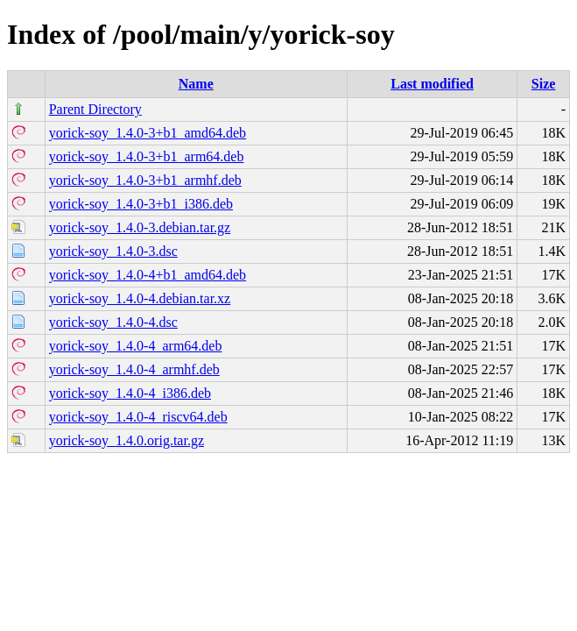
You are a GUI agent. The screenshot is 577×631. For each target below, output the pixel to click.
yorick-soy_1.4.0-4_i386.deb (130, 393)
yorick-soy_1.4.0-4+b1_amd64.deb (147, 274)
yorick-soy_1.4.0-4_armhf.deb (134, 369)
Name (196, 83)
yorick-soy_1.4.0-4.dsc (113, 322)
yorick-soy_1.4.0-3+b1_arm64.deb (146, 156)
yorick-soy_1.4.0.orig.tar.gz (126, 440)
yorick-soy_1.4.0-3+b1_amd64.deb (147, 132)
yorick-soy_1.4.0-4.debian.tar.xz (140, 298)
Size (543, 83)
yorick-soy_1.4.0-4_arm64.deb (135, 345)
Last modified (432, 83)
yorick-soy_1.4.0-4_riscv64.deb (138, 416)
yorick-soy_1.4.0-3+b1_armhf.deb (145, 180)
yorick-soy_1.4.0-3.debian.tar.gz (140, 227)
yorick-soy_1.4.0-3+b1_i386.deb (141, 203)
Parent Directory (95, 109)
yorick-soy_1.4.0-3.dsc (113, 251)
